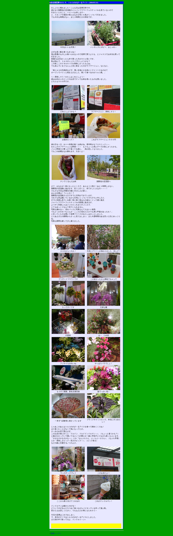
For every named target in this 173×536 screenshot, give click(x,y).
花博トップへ (56, 533)
